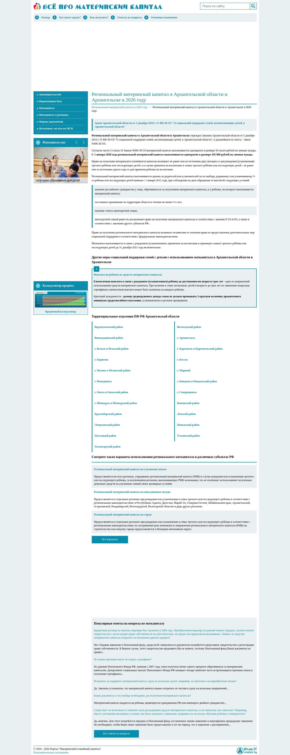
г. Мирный (183, 370)
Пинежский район (188, 424)
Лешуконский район (107, 424)
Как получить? (99, 17)
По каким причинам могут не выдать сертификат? (123, 659)
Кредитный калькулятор (60, 311)
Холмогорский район (108, 446)
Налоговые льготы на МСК (56, 128)
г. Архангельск (186, 337)
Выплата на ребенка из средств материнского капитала (128, 274)
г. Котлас (182, 359)
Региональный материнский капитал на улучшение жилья (130, 469)
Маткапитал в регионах (54, 114)
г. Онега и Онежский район (111, 392)
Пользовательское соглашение (51, 752)
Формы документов (51, 121)
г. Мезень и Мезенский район (112, 370)
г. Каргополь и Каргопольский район (200, 348)
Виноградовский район (109, 337)
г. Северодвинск (187, 392)
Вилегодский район (189, 327)
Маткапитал (47, 108)
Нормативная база (50, 101)
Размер (45, 17)
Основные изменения (164, 17)
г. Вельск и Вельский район (112, 348)
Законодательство (50, 94)
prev (76, 142)
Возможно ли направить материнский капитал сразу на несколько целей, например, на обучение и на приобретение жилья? (165, 681)
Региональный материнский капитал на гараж (123, 514)
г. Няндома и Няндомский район (197, 381)
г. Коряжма (101, 359)
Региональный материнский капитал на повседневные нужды (132, 492)
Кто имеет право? (70, 17)
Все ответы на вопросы (116, 733)
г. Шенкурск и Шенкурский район (116, 403)
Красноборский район (108, 414)
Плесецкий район (105, 435)
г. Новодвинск (103, 381)
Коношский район (188, 403)
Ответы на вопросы (129, 17)
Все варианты (110, 539)
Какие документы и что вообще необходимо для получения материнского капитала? (142, 695)
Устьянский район (188, 435)
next (83, 142)
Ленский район (186, 414)
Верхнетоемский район (109, 327)
